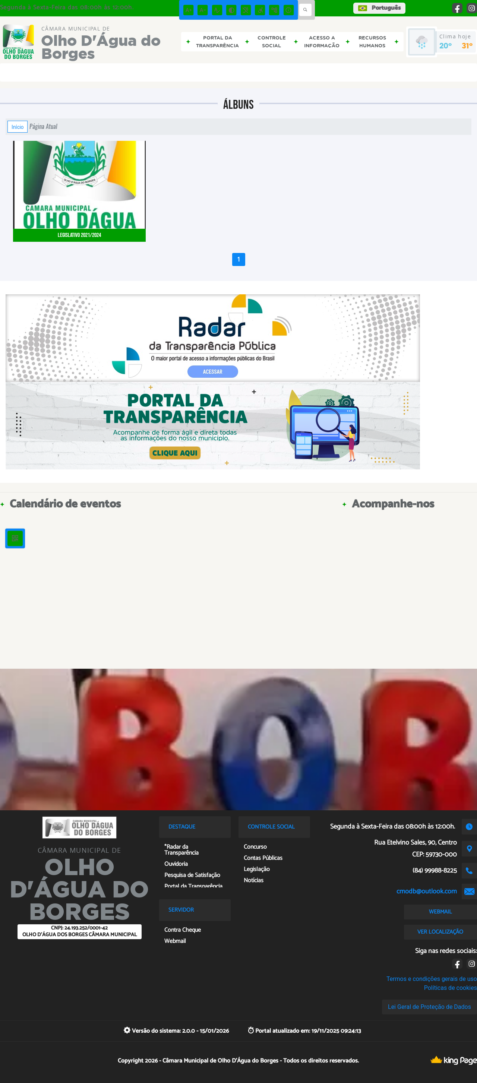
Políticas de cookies (450, 987)
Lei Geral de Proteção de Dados (429, 1006)
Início (17, 126)
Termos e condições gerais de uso (431, 978)
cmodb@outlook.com (427, 891)
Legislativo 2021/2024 (79, 235)
